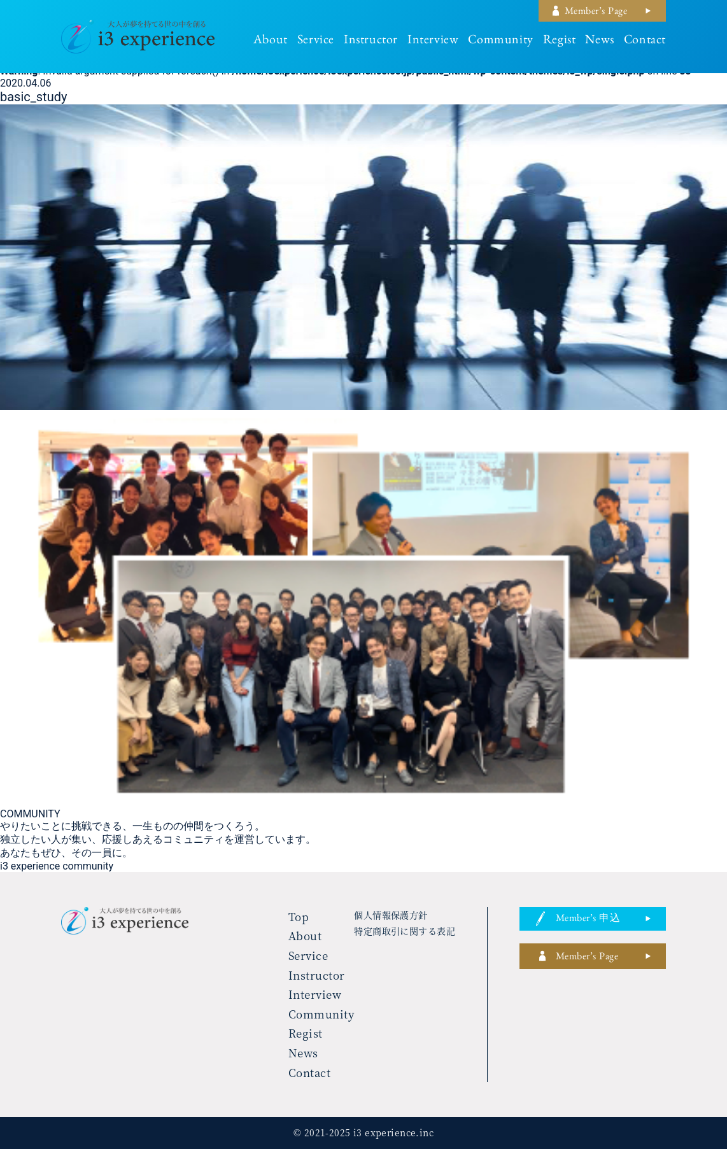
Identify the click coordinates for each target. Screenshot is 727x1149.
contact (645, 41)
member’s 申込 (588, 920)
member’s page (596, 13)
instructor (371, 41)
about (270, 41)
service (315, 41)
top (298, 916)
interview (432, 41)
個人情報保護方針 (390, 914)
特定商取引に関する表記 (404, 930)
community (500, 41)
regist (559, 41)
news (599, 41)
